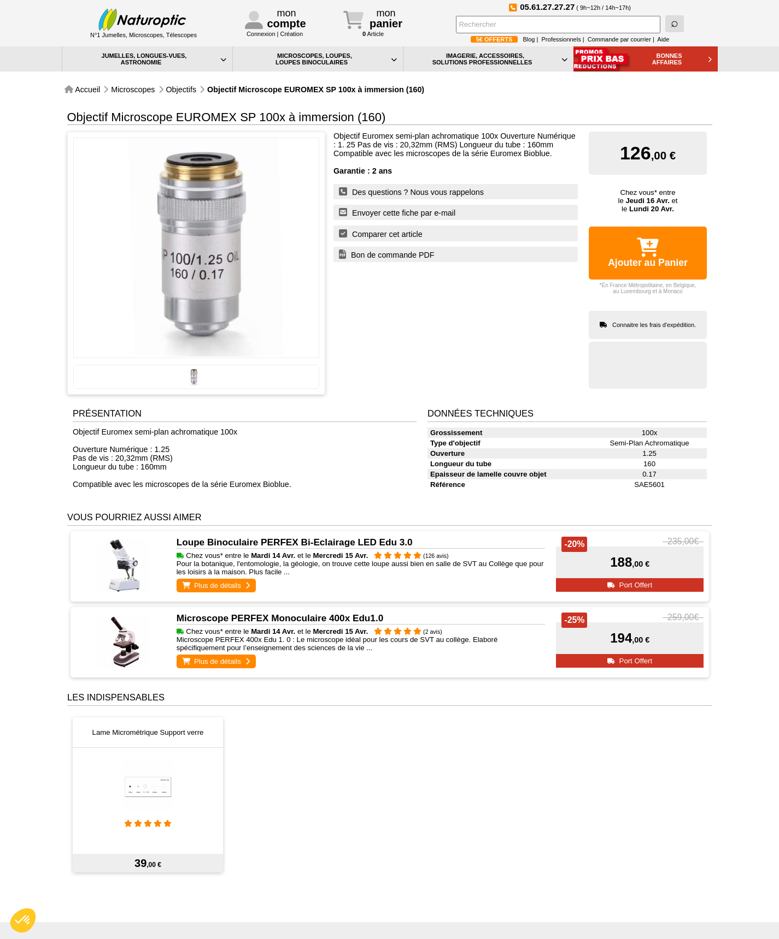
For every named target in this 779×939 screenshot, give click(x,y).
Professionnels (561, 39)
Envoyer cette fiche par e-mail (397, 212)
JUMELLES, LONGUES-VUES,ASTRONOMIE (164, 59)
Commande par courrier (619, 39)
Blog (529, 39)
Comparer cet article (381, 234)
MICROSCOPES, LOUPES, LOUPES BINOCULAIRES (336, 59)
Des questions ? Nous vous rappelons (411, 192)
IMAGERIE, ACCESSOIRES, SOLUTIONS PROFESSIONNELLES (499, 59)
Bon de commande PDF (387, 254)
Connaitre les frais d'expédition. (654, 325)
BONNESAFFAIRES (682, 59)
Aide (663, 39)
